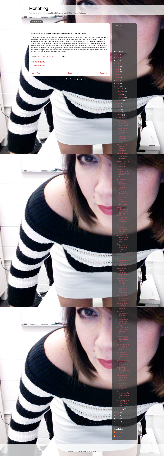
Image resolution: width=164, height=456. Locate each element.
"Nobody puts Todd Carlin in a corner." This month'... (123, 386)
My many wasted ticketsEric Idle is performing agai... (122, 238)
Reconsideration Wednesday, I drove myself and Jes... (122, 378)
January (120, 409)
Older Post (104, 73)
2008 (118, 78)
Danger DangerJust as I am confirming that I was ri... (123, 210)
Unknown (119, 436)
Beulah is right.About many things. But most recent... (122, 229)
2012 (118, 69)
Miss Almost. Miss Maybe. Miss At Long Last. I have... (123, 402)
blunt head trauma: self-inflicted (123, 255)
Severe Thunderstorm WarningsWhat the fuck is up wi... (123, 173)
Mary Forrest (120, 432)
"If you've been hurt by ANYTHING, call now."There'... (122, 201)
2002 (118, 418)
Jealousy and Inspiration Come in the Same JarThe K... (122, 191)
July (119, 103)
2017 (118, 60)
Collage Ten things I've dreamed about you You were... (123, 347)
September (121, 97)
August (120, 100)
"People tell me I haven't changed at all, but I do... (123, 131)
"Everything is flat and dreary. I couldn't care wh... (123, 139)
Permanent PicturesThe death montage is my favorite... (123, 122)
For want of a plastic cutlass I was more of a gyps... (123, 355)
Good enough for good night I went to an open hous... (123, 338)
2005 (118, 86)
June (119, 106)
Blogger (93, 451)
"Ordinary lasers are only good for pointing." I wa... (122, 322)
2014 (118, 63)
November (121, 92)
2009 (118, 75)
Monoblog (38, 8)
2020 (118, 57)
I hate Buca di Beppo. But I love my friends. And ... (123, 369)
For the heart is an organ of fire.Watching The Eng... (123, 182)
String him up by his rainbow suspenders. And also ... (122, 155)
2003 (118, 415)
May (119, 109)
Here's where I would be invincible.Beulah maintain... (123, 297)
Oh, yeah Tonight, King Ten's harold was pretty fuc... (123, 306)
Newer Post (35, 73)
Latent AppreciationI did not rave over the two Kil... (122, 247)
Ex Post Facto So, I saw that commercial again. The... (123, 163)
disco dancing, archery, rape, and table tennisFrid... (122, 281)
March (120, 115)
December (121, 89)
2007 (118, 80)
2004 (118, 412)
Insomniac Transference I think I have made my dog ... (123, 314)
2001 (118, 421)
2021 (118, 54)
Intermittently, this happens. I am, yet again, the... (123, 362)
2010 (118, 72)
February (121, 118)
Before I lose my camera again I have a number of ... (123, 394)
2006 (118, 83)
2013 (118, 66)
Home (70, 73)
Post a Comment (39, 65)
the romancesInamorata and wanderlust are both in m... (123, 262)
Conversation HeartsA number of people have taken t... (122, 272)
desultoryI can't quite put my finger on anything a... (122, 289)
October (120, 95)
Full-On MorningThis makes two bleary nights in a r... (123, 219)
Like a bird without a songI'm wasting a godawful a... (123, 147)
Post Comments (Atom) (74, 79)
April (119, 112)
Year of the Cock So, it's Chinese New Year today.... (123, 330)
